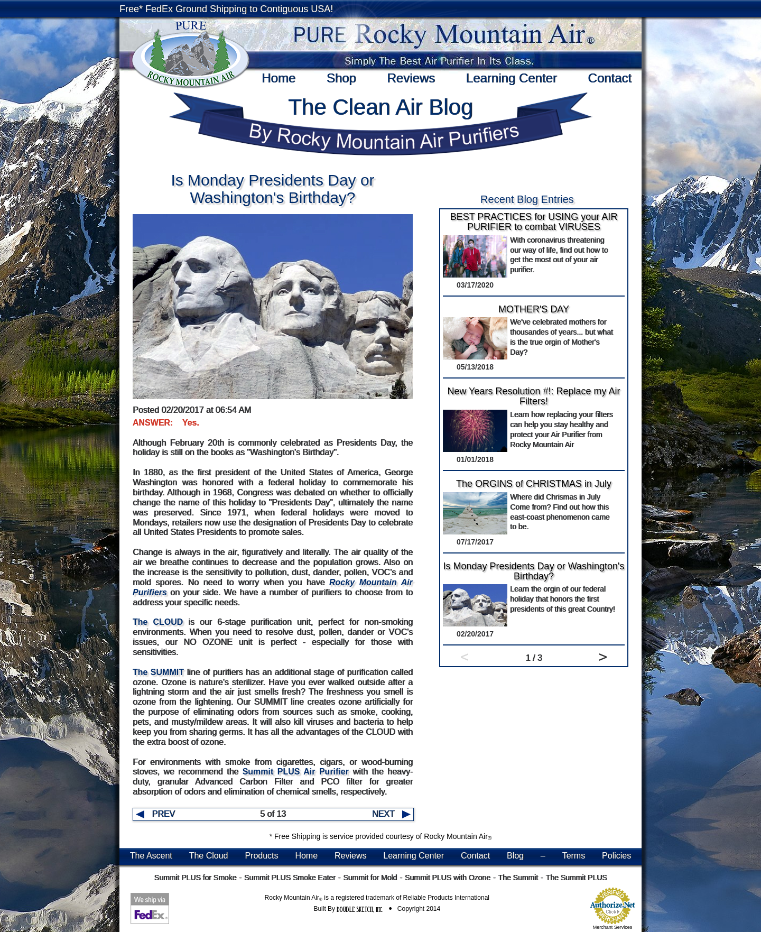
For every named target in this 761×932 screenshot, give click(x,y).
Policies (616, 855)
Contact (610, 78)
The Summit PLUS (576, 877)
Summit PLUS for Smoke (195, 877)
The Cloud (208, 855)
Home (278, 78)
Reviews (411, 78)
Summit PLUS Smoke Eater (290, 877)
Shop (341, 78)
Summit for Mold (370, 877)
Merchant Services (613, 927)
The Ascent (151, 855)
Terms (574, 855)
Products (261, 855)
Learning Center (511, 78)
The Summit (517, 877)
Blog (515, 855)
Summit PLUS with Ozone (447, 877)
